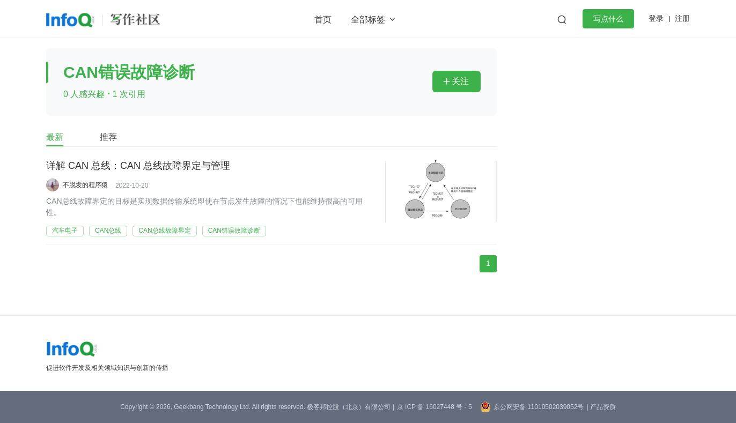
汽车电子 (65, 230)
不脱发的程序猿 (85, 185)
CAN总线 (108, 230)
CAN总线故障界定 (164, 230)
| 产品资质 (600, 407)
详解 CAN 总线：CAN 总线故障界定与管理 (138, 165)
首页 (323, 19)
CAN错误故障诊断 (234, 230)
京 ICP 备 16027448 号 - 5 (434, 407)
